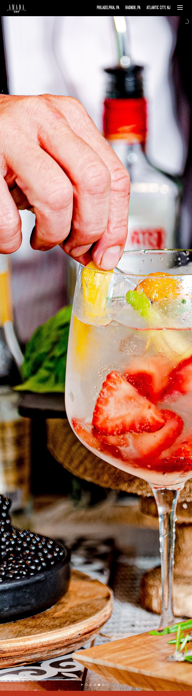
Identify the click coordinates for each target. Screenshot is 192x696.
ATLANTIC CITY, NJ (158, 7)
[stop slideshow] (107, 685)
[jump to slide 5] (103, 685)
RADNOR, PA (132, 7)
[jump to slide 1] (86, 685)
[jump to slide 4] (99, 685)
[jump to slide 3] (95, 685)
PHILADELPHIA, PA (108, 7)
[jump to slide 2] (91, 685)
